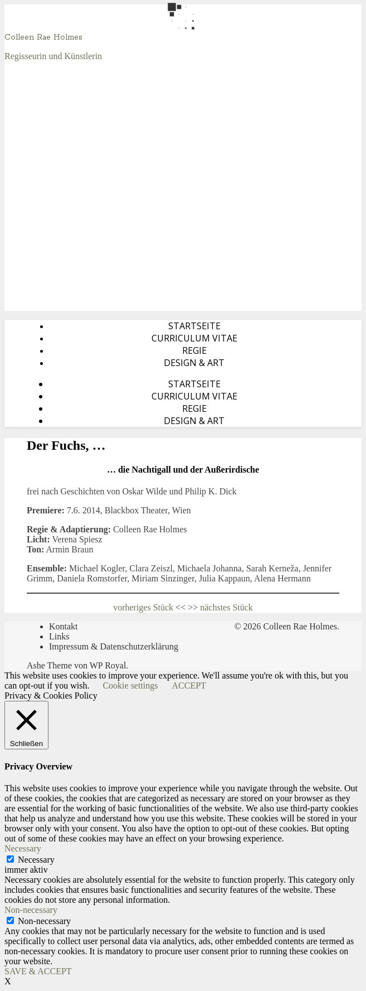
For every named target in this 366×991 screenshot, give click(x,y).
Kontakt (63, 626)
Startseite (194, 326)
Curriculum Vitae (194, 338)
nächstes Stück (226, 607)
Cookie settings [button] (130, 685)
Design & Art (194, 363)
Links (59, 636)
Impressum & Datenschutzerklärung (113, 646)
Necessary (36, 859)
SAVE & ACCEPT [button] (38, 971)
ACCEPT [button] (189, 685)
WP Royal (108, 665)
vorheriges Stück (143, 607)
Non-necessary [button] (30, 910)
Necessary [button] (22, 848)
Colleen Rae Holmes (43, 37)
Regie (194, 350)
